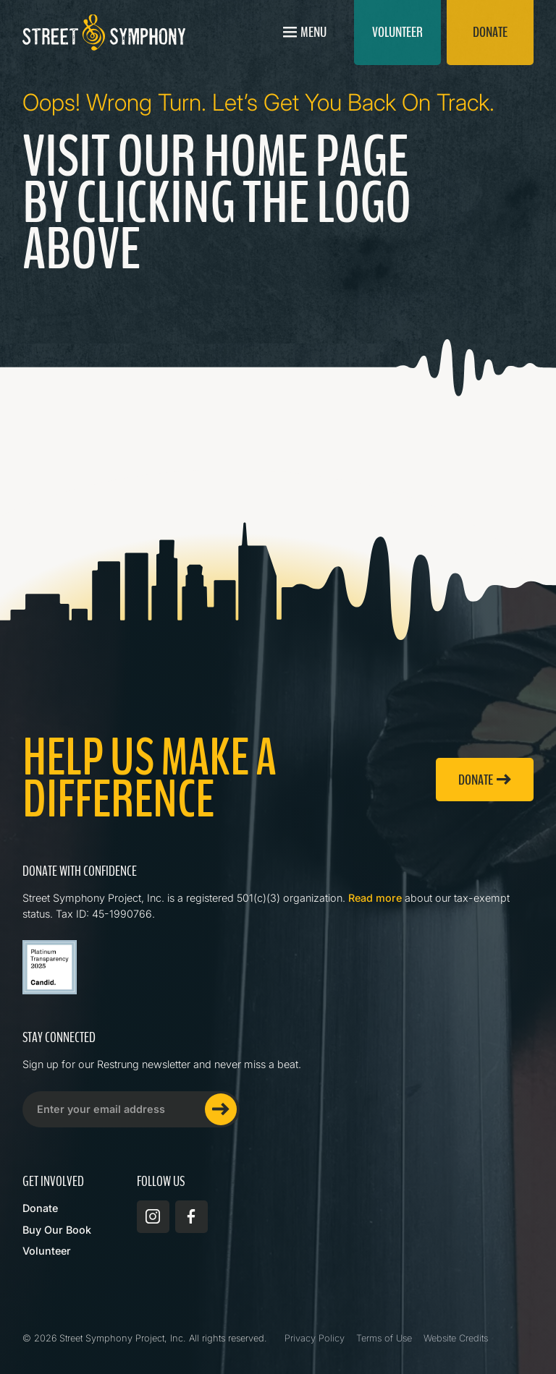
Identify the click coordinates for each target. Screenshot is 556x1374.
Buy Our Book (56, 1230)
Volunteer (46, 1251)
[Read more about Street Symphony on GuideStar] (49, 967)
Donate (40, 1208)
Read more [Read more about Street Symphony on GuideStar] (375, 898)
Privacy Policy (315, 1338)
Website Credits (456, 1338)
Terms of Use (384, 1338)
